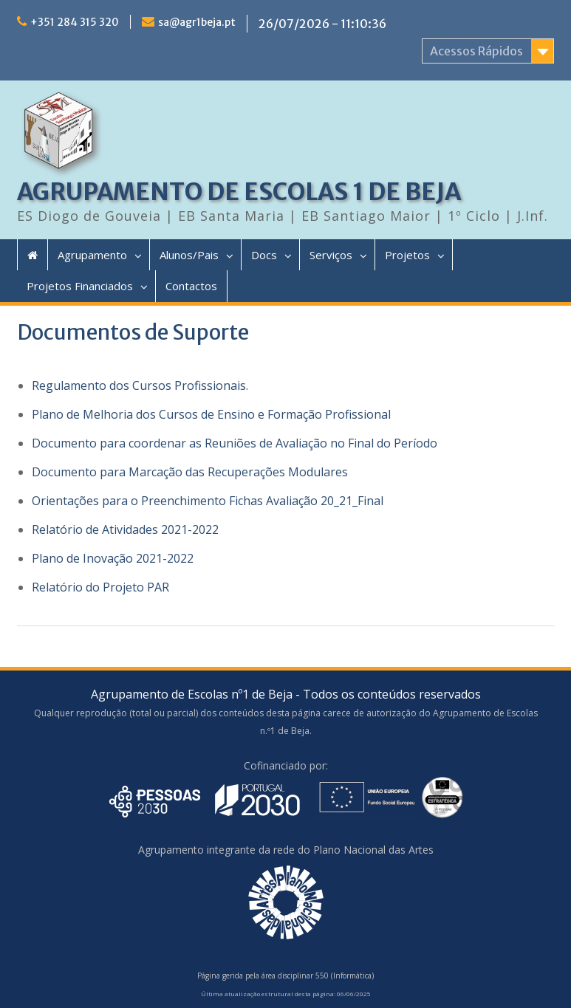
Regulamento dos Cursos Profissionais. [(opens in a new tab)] (140, 385)
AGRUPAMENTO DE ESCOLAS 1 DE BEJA (239, 192)
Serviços (331, 254)
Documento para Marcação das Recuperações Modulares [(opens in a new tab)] (190, 472)
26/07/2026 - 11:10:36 (322, 23)
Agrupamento (92, 254)
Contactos (191, 285)
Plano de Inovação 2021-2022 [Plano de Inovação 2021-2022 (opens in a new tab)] (113, 558)
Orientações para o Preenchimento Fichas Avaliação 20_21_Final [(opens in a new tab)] (207, 501)
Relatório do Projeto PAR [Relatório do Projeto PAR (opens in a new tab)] (100, 587)
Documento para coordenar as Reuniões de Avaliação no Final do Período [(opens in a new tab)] (234, 443)
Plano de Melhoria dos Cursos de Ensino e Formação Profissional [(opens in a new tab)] (211, 414)
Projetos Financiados (80, 285)
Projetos (407, 254)
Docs (264, 254)
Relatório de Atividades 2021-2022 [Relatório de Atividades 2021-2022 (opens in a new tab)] (125, 529)
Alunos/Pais (189, 254)
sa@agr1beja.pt (197, 22)
